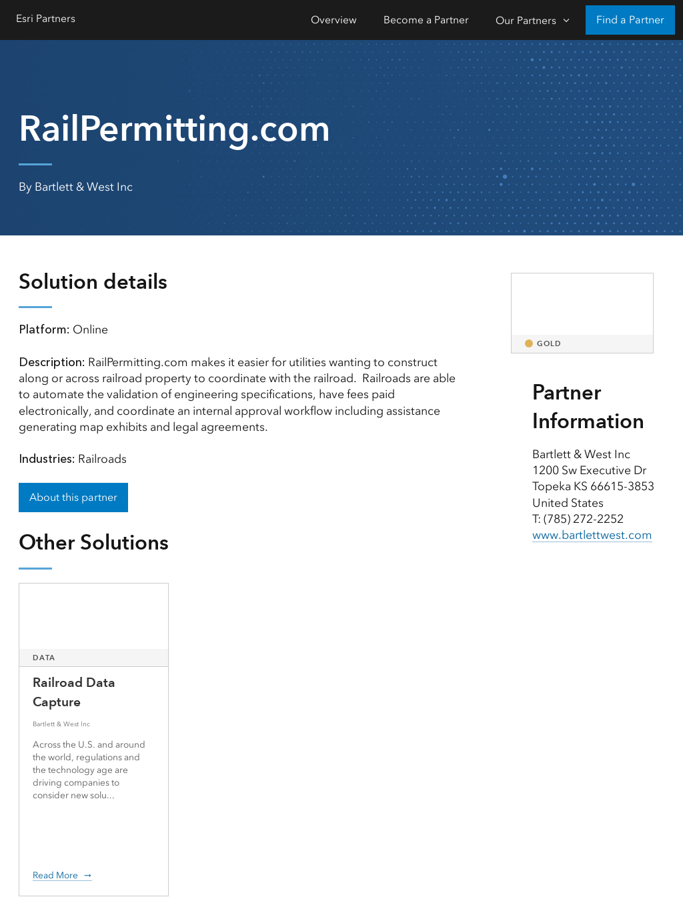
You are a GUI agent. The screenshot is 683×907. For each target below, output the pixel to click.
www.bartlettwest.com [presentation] (592, 535)
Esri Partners (45, 18)
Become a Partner (426, 19)
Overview (334, 19)
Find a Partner (630, 19)
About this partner (73, 497)
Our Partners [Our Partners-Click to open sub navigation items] (526, 20)
